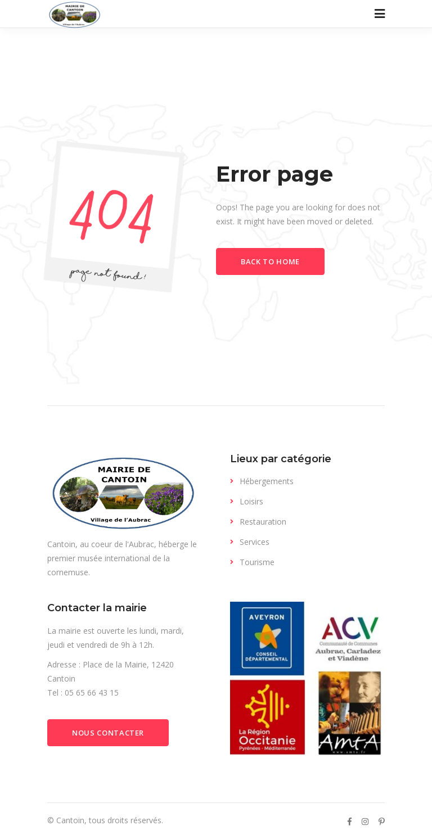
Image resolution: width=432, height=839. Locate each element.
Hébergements (267, 481)
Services (254, 541)
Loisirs (251, 501)
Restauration (263, 521)
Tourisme (257, 562)
